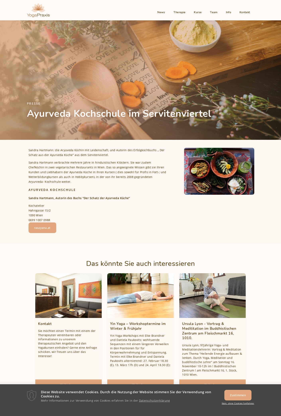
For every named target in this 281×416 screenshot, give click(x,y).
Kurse (198, 12)
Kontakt (245, 12)
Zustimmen (238, 395)
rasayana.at (42, 228)
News (161, 12)
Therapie (180, 12)
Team (213, 12)
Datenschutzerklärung (154, 401)
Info (228, 12)
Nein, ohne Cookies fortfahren (238, 403)
